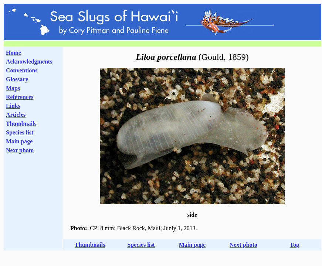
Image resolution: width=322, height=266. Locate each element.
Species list (19, 132)
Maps (13, 88)
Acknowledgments (29, 61)
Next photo (243, 245)
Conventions (21, 70)
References (19, 97)
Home (13, 53)
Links (13, 106)
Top (294, 245)
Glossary (17, 79)
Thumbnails (21, 123)
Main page (19, 141)
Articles (16, 115)
